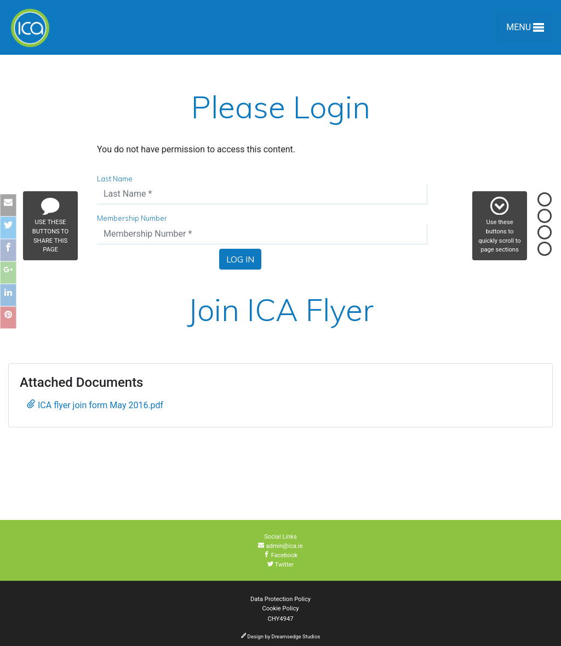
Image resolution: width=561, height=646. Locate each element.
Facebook (281, 555)
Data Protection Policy (280, 599)
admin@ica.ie (280, 546)
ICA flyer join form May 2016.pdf (95, 404)
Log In (240, 259)
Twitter (280, 564)
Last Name (115, 178)
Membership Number (132, 218)
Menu (525, 29)
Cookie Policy (280, 608)
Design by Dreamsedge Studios (280, 636)
